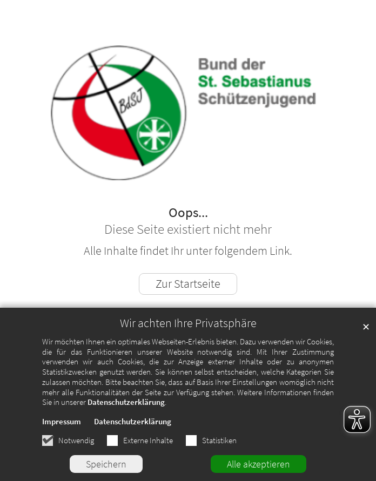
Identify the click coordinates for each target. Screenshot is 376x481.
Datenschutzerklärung (126, 402)
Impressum (61, 421)
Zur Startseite (188, 283)
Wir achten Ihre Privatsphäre (188, 323)
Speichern (106, 464)
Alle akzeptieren (258, 464)
